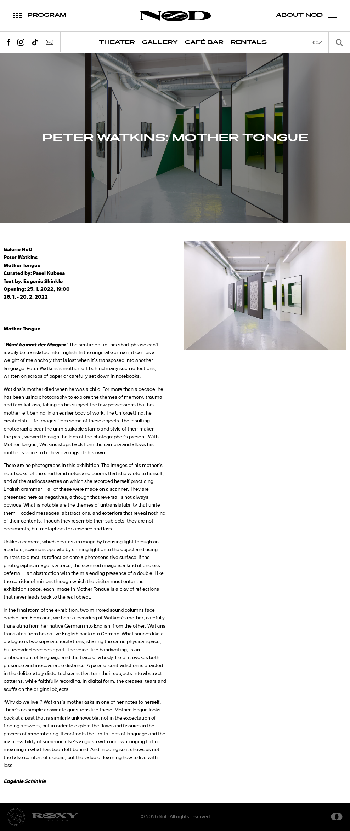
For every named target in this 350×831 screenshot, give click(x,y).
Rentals (249, 42)
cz (317, 42)
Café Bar (204, 42)
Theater (117, 42)
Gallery (160, 42)
